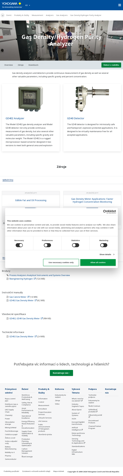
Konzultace (42, 409)
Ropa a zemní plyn (10, 399)
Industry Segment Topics (78, 405)
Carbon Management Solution (27, 451)
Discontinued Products (93, 421)
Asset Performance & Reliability (27, 410)
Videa (57, 404)
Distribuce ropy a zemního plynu (11, 405)
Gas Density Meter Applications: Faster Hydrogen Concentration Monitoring (92, 200)
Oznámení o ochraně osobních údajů (36, 471)
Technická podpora (92, 396)
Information (42, 398)
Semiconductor (10, 459)
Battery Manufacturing (10, 448)
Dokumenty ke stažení (60, 396)
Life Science (42, 421)
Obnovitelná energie (9, 423)
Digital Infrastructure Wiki (77, 452)
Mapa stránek (58, 471)
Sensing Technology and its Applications (78, 441)
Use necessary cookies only (61, 262)
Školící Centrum (94, 406)
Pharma (8, 456)
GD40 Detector (75, 118)
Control (41, 402)
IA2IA (74, 419)
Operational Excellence (26, 417)
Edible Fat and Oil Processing (30, 200)
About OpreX (77, 410)
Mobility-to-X (10, 452)
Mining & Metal (10, 427)
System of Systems (75, 414)
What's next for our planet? (77, 399)
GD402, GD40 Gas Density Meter (26, 318)
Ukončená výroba (45, 434)
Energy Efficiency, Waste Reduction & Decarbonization (28, 424)
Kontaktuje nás (61, 373)
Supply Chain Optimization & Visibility (27, 433)
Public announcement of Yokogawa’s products (44, 427)
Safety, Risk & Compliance (27, 403)
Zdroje (57, 400)
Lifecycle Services (45, 418)
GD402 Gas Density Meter (23, 300)
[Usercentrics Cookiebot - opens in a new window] (105, 212)
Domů (9, 15)
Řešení (25, 389)
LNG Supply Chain (9, 411)
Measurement (37, 15)
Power (7, 419)
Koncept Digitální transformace (78, 423)
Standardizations (78, 446)
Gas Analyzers (62, 15)
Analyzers (50, 15)
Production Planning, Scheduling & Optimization (27, 442)
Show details (105, 254)
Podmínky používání (11, 471)
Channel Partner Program (94, 427)
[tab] (8, 180)
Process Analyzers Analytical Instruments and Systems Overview (39, 275)
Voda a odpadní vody (11, 442)
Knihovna (59, 389)
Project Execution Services (44, 413)
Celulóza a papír (11, 434)
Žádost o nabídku (111, 65)
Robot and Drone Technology (78, 434)
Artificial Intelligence (76, 428)
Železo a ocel (10, 438)
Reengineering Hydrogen (22, 278)
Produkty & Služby (21, 15)
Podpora (92, 389)
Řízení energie (27, 456)
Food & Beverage (11, 431)
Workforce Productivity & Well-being (27, 397)
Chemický (8, 415)
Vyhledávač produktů (92, 410)
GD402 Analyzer (15, 118)
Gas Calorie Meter (19, 297)
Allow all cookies (98, 262)
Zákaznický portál (95, 415)
